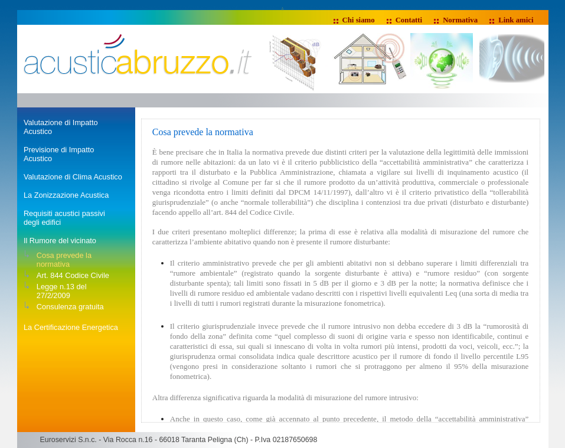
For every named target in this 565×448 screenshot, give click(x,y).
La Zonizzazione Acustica (66, 195)
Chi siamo (358, 20)
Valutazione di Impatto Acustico (61, 127)
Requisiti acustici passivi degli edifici (64, 218)
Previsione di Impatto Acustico (59, 154)
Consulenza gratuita (70, 306)
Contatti (409, 20)
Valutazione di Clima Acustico (73, 176)
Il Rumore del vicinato (60, 240)
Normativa (460, 20)
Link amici (515, 20)
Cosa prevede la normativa (64, 260)
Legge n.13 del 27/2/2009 (62, 291)
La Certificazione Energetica (71, 327)
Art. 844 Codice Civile (73, 275)
